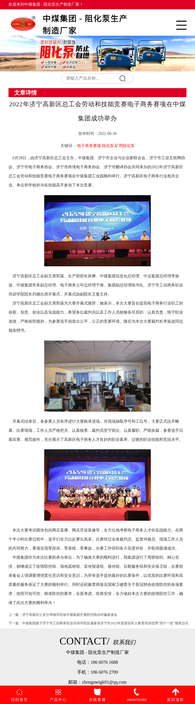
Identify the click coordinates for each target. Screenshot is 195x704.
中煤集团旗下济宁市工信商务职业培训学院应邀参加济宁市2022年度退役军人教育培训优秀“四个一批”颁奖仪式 (105, 626)
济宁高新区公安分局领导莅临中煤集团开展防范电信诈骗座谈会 (69, 617)
